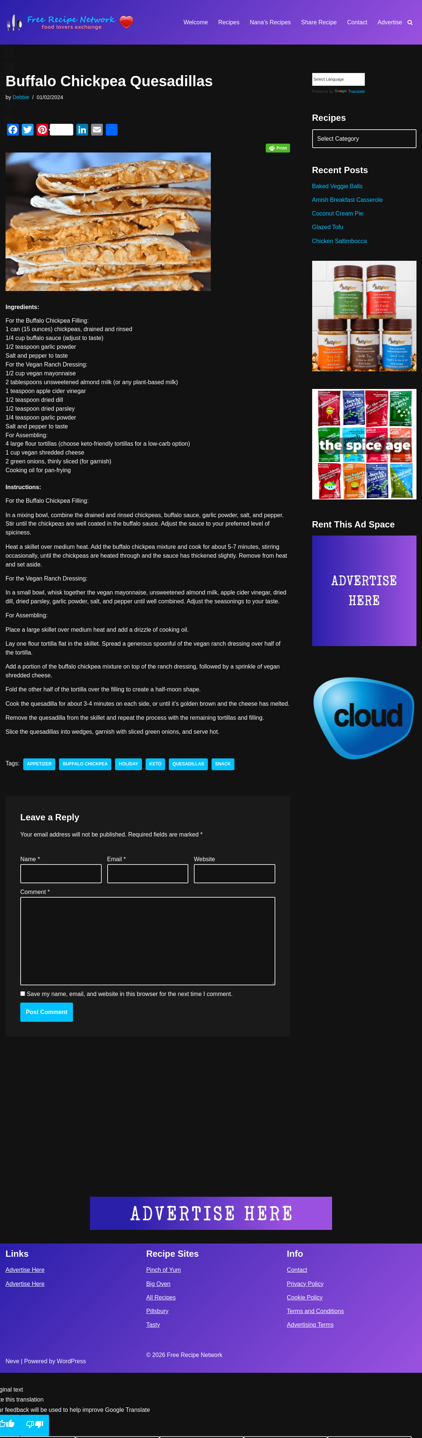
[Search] (410, 22)
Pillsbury (157, 1376)
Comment (35, 902)
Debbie (21, 97)
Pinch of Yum (163, 1335)
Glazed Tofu (327, 227)
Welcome (195, 22)
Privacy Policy (305, 1349)
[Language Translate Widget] (338, 79)
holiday (129, 774)
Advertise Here (25, 1335)
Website (204, 869)
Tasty (153, 1390)
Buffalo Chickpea (85, 774)
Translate (350, 91)
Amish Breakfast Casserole (347, 200)
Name (30, 869)
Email (116, 869)
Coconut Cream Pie (338, 214)
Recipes (228, 22)
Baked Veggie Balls (337, 186)
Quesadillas (189, 774)
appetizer (39, 774)
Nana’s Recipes (269, 22)
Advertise (389, 22)
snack (223, 774)
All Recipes (161, 1363)
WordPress (71, 1426)
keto (156, 774)
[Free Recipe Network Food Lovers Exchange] (70, 22)
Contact (357, 22)
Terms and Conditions (315, 1376)
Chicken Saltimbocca (339, 241)
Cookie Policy (304, 1363)
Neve (12, 1426)
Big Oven (158, 1349)
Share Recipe (318, 22)
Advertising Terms (310, 1390)
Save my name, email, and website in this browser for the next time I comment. (129, 1005)
